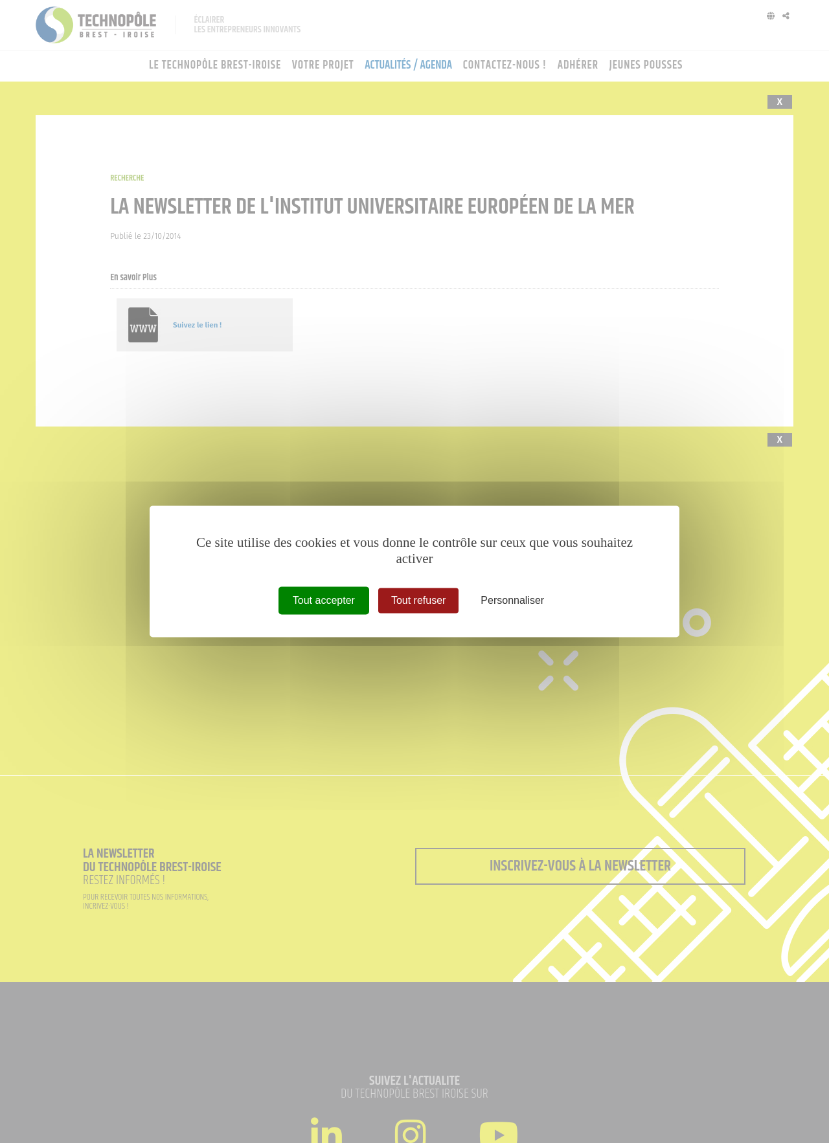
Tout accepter (324, 600)
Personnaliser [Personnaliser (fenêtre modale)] (512, 600)
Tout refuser (418, 600)
